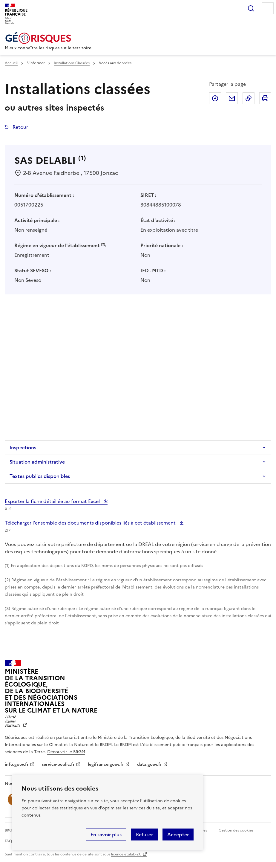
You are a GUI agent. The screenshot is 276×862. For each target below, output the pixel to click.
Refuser (144, 834)
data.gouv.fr (149, 764)
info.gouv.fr (17, 764)
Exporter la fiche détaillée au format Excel (53, 501)
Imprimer (265, 98)
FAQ (8, 841)
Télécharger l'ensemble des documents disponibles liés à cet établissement (91, 522)
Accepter (178, 834)
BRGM (10, 830)
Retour (19, 127)
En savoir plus (106, 834)
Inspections (23, 447)
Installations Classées (72, 63)
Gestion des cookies (236, 830)
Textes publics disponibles (40, 476)
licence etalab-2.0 (126, 854)
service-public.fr (58, 764)
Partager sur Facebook (215, 98)
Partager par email (232, 98)
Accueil (11, 63)
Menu (268, 8)
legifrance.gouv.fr (106, 764)
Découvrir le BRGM (66, 752)
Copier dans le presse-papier (248, 98)
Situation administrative (37, 461)
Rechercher (251, 8)
